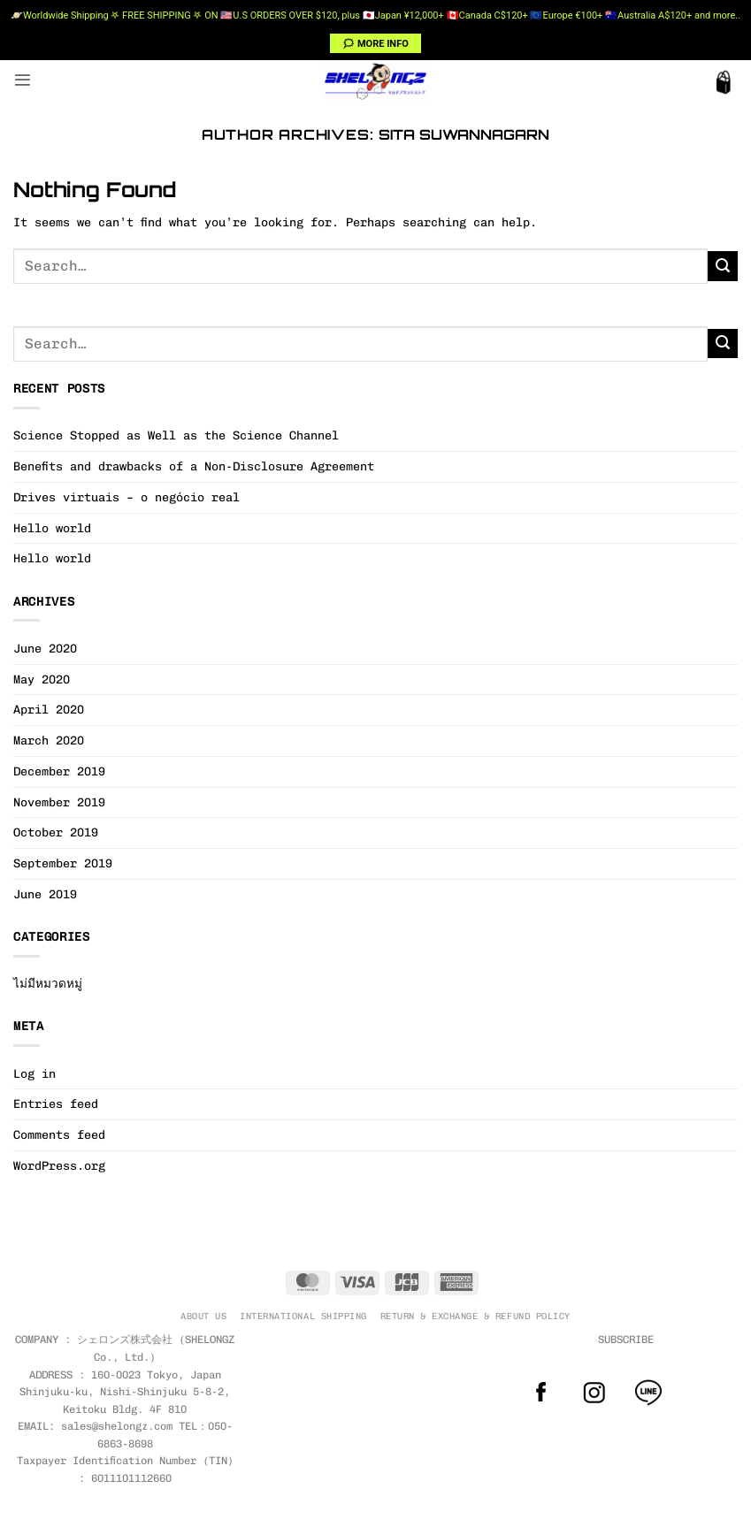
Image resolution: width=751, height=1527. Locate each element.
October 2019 (55, 832)
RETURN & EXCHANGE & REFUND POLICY (475, 1316)
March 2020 (48, 740)
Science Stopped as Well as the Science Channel (176, 435)
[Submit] (723, 266)
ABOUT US (203, 1316)
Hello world (52, 528)
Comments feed (59, 1134)
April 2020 (48, 709)
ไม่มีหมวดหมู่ (47, 983)
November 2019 (59, 802)
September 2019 (62, 863)
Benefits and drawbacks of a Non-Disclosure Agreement (193, 466)
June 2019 (45, 894)
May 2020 (41, 679)
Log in (34, 1073)
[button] (22, 80)
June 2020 (45, 648)
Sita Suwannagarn (464, 134)
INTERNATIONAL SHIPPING (303, 1316)
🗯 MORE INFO (375, 44)
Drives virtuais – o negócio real (126, 497)
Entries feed (55, 1103)
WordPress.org (59, 1165)
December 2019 (59, 771)
